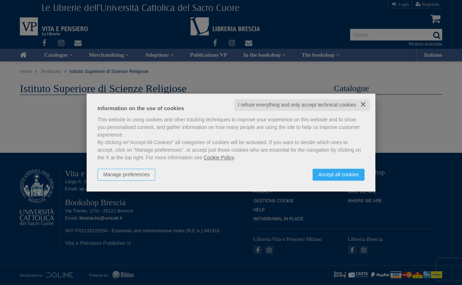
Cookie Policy (219, 157)
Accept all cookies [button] (338, 174)
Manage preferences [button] (126, 174)
